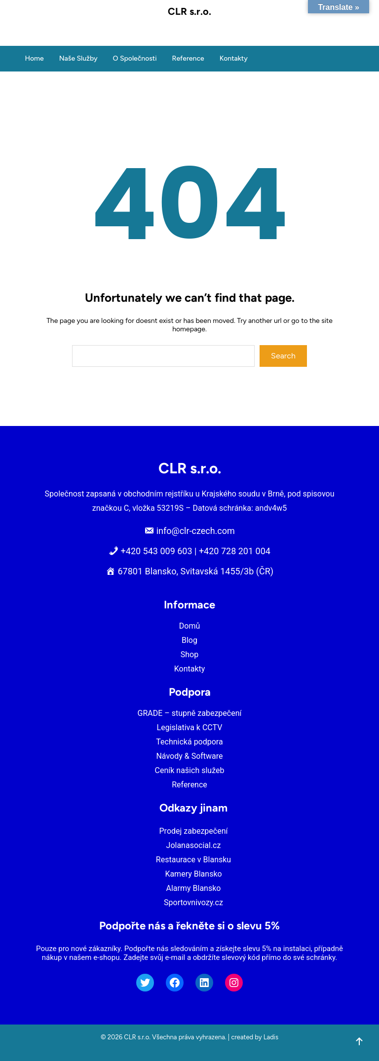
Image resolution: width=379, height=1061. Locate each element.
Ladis (271, 1037)
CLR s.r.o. (189, 11)
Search (283, 355)
